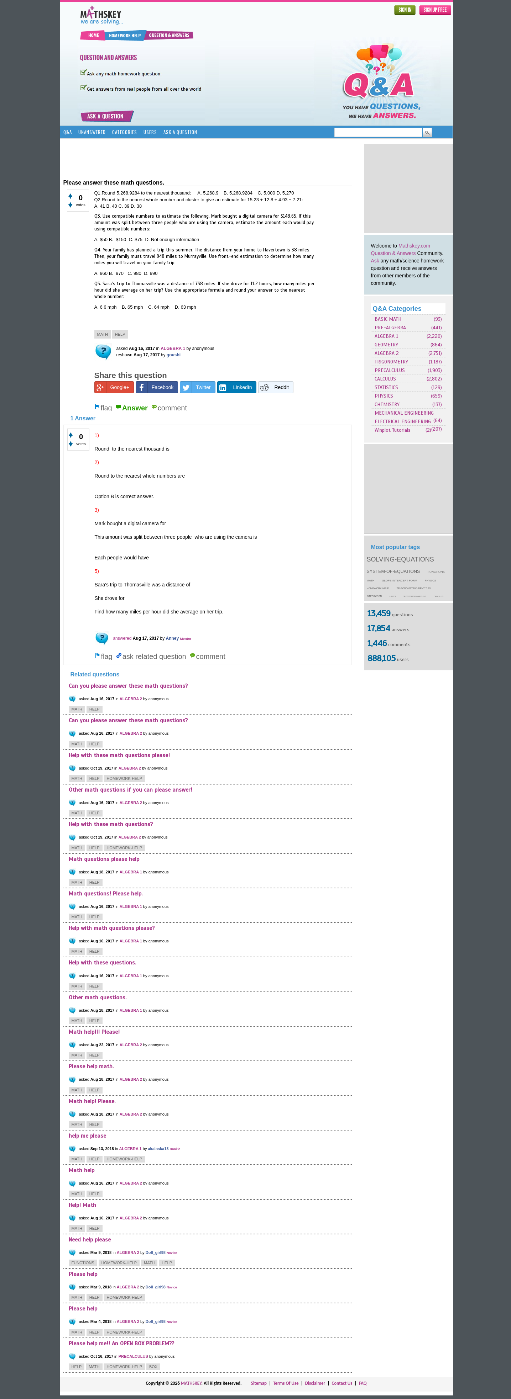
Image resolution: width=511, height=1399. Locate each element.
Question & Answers (393, 253)
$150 (121, 239)
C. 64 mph (160, 307)
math (371, 580)
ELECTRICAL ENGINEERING (403, 422)
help (120, 334)
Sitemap (259, 1383)
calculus (438, 596)
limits (393, 596)
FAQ (363, 1383)
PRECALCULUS (390, 370)
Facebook (154, 387)
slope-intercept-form (399, 580)
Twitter (195, 387)
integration (374, 596)
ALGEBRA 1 (386, 336)
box (153, 1367)
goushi (174, 354)
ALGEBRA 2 (387, 353)
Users (150, 131)
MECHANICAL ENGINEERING (404, 413)
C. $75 (136, 239)
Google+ (112, 387)
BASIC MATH (388, 319)
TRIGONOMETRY (391, 362)
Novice (172, 1253)
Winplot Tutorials (393, 430)
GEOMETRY (386, 345)
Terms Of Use (285, 1383)
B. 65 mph (134, 307)
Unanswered (92, 131)
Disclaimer (315, 1383)
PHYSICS (384, 396)
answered (122, 638)
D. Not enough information (172, 239)
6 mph (112, 307)
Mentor (186, 638)
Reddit (273, 387)
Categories (124, 131)
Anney (172, 638)
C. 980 (134, 273)
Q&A (67, 131)
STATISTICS (386, 387)
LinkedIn (235, 387)
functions (436, 572)
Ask (375, 261)
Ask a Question (180, 131)
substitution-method (414, 596)
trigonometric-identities (414, 588)
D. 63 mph (185, 307)
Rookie (175, 1149)
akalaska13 (158, 1149)
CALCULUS (385, 379)
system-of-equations (393, 571)
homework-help (378, 588)
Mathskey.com (414, 246)
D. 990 (150, 273)
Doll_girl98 (156, 1252)
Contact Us (342, 1383)
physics (430, 580)
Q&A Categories (397, 308)
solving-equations (400, 559)
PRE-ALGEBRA (390, 328)
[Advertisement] (408, 188)
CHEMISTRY (387, 404)
